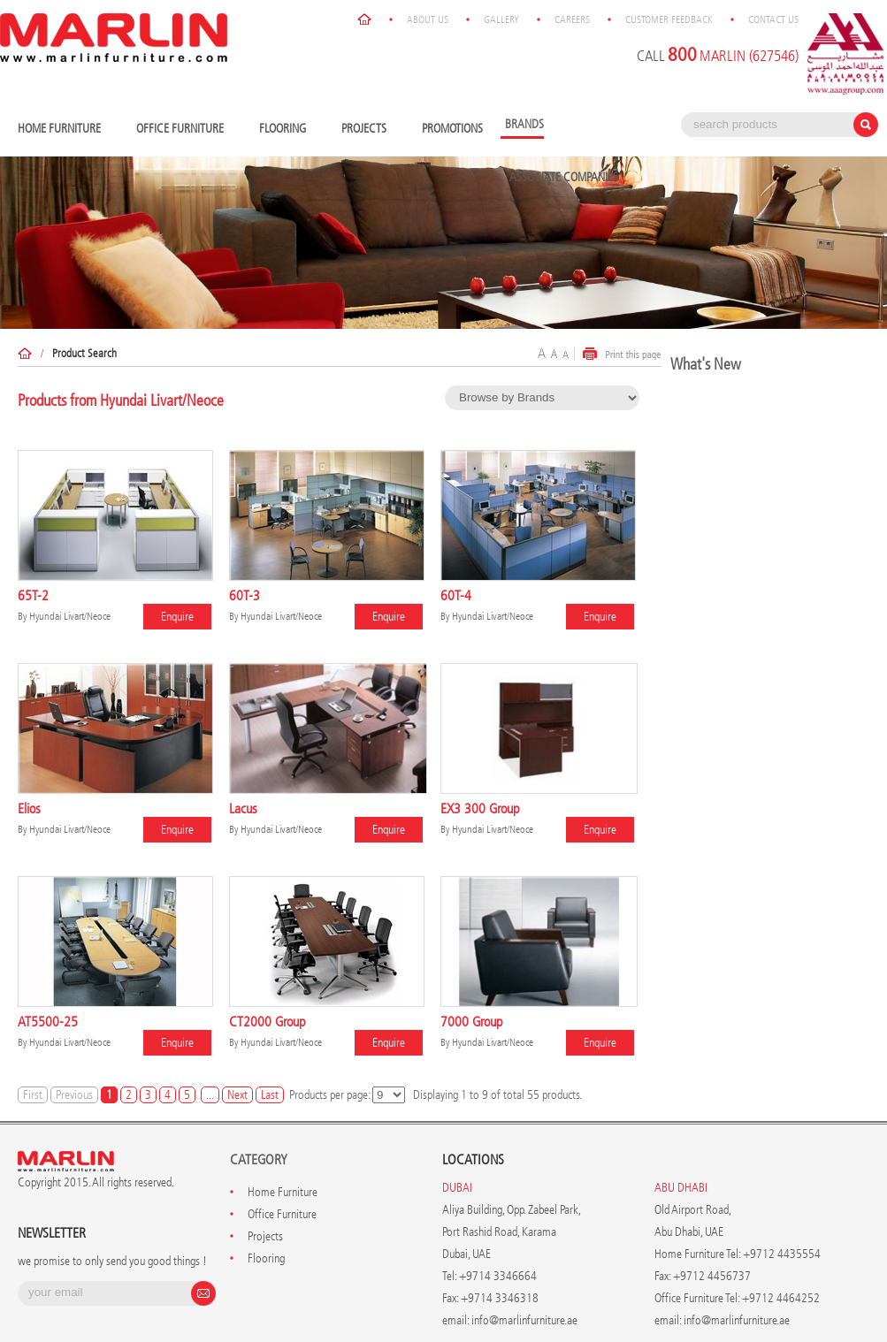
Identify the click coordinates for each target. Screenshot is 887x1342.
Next (237, 1094)
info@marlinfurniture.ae (524, 1320)
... (210, 1094)
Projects (368, 129)
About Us (427, 19)
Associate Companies (563, 177)
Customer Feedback (669, 19)
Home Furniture (64, 129)
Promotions (452, 128)
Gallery (501, 19)
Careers (572, 19)
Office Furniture (184, 129)
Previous (74, 1094)
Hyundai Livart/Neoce (70, 616)
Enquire (177, 616)
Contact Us (773, 19)
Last (270, 1094)
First (32, 1094)
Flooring (287, 129)
